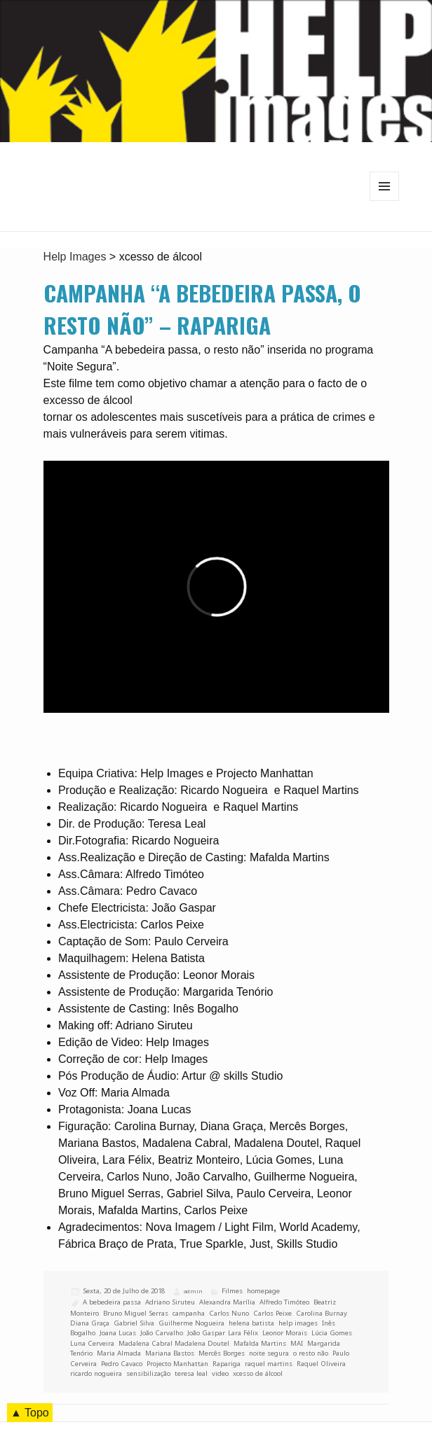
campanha (189, 1313)
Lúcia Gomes (331, 1332)
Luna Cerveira (92, 1343)
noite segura (269, 1353)
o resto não (310, 1353)
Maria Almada (119, 1353)
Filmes (232, 1290)
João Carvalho (161, 1332)
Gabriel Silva (134, 1323)
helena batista (251, 1323)
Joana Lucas (118, 1332)
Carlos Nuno (229, 1313)
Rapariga (226, 1363)
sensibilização (148, 1373)
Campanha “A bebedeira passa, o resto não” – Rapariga (202, 309)
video (220, 1373)
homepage (263, 1290)
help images (298, 1323)
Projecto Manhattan (177, 1363)
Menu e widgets (384, 200)
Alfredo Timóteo (284, 1302)
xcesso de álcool (258, 1373)
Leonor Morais (284, 1332)
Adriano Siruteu (170, 1302)
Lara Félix (243, 1332)
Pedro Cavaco (121, 1363)
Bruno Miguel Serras (135, 1313)
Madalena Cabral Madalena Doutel (174, 1343)
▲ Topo (30, 1413)
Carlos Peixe (272, 1313)
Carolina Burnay (321, 1313)
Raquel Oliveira (321, 1363)
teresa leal (191, 1373)
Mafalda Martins (260, 1343)
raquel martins (268, 1363)
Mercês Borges (221, 1353)
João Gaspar (205, 1332)
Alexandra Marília (227, 1302)
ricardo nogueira (96, 1373)
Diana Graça (89, 1323)
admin (193, 1291)
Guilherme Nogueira (191, 1323)
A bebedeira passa (112, 1302)
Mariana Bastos (169, 1353)
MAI (296, 1343)
